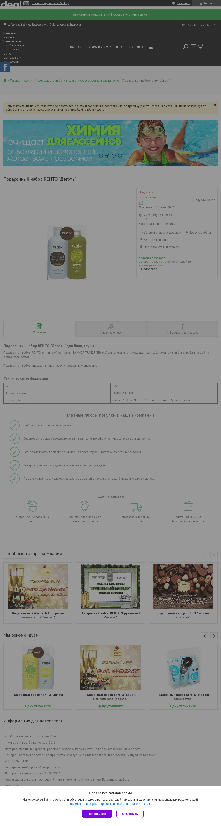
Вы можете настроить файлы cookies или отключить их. (109, 804)
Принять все (97, 813)
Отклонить (130, 813)
